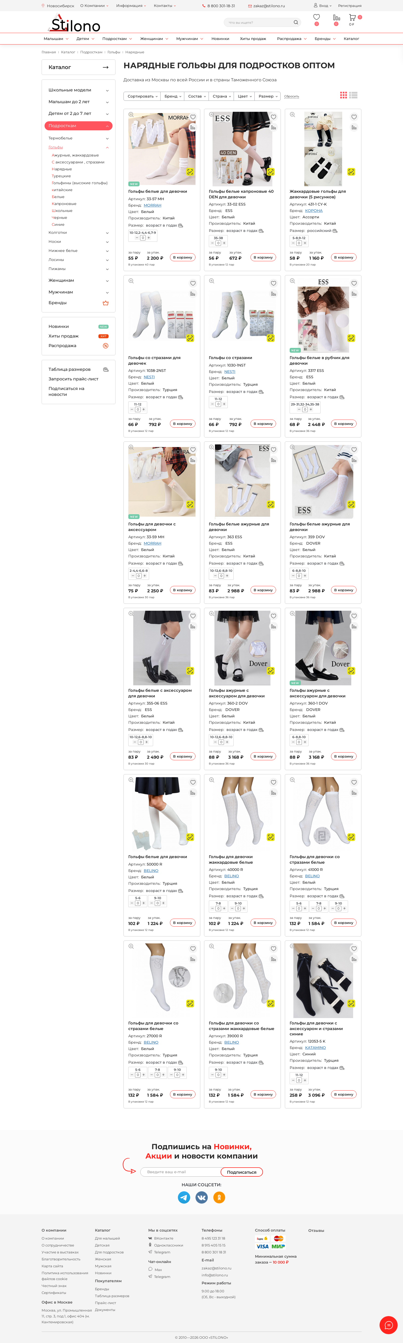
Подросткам (114, 38)
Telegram (159, 1252)
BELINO (151, 870)
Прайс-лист (105, 1303)
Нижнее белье (63, 250)
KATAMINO (315, 1047)
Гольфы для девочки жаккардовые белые (231, 859)
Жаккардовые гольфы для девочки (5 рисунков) (318, 194)
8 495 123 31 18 (213, 1238)
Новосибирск (60, 6)
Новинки (220, 38)
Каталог (351, 38)
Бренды (322, 38)
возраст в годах (164, 225)
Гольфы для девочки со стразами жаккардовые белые (241, 1025)
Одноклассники (165, 1245)
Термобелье (61, 138)
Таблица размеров (79, 369)
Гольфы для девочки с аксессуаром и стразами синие (316, 1028)
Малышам (53, 38)
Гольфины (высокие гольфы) (80, 182)
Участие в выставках (60, 1252)
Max (155, 1270)
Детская (102, 1245)
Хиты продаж (253, 38)
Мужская (103, 1266)
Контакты (163, 5)
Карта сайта (52, 1266)
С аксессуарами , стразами (78, 162)
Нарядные (62, 169)
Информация (129, 5)
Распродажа (289, 38)
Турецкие (61, 176)
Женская (103, 1259)
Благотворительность (61, 1259)
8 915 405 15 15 (213, 1245)
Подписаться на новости (66, 391)
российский (322, 230)
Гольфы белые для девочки (157, 191)
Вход (320, 5)
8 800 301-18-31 (221, 5)
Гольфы (56, 147)
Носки (55, 241)
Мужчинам (187, 38)
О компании (53, 1238)
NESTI (149, 377)
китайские (62, 189)
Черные (59, 217)
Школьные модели (70, 90)
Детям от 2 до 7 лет (70, 113)
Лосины (56, 259)
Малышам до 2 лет (69, 101)
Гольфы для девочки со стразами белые (315, 859)
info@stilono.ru (215, 1275)
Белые (58, 196)
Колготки (58, 232)
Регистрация (350, 5)
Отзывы (316, 1230)
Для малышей (107, 1238)
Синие (58, 224)
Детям (83, 38)
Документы (105, 1310)
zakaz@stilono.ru (269, 5)
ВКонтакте (160, 1238)
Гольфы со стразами (230, 357)
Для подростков (109, 1252)
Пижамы (57, 268)
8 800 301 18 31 (214, 1252)
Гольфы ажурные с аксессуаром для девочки (237, 693)
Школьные (62, 210)
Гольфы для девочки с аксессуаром (152, 526)
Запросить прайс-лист (73, 378)
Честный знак (54, 1286)
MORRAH (152, 205)
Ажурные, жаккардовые (75, 155)
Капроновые (64, 203)
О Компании (92, 5)
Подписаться (242, 1172)
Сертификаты (54, 1292)
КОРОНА (314, 210)
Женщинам (151, 38)
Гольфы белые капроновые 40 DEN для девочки (241, 194)
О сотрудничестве (58, 1245)
